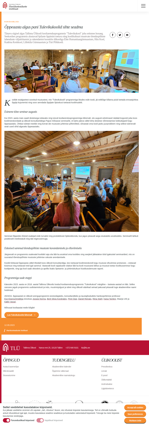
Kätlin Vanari (10, 302)
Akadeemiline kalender (61, 366)
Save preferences (135, 414)
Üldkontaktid (106, 380)
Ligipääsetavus (107, 388)
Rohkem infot (135, 420)
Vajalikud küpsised (54, 420)
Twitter (120, 35)
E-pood (104, 375)
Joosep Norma (39, 299)
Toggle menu (143, 6)
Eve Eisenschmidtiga (13, 299)
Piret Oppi (72, 299)
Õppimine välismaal (60, 371)
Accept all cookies (135, 407)
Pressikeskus (106, 366)
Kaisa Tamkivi (110, 299)
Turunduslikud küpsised (22, 420)
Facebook (113, 35)
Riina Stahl (97, 299)
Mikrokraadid (8, 371)
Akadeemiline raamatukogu (63, 375)
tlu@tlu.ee (85, 348)
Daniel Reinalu (84, 299)
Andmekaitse (106, 384)
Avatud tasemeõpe (11, 366)
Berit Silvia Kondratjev (57, 299)
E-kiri (127, 35)
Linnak (104, 371)
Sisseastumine (9, 375)
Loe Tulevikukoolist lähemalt (19, 315)
